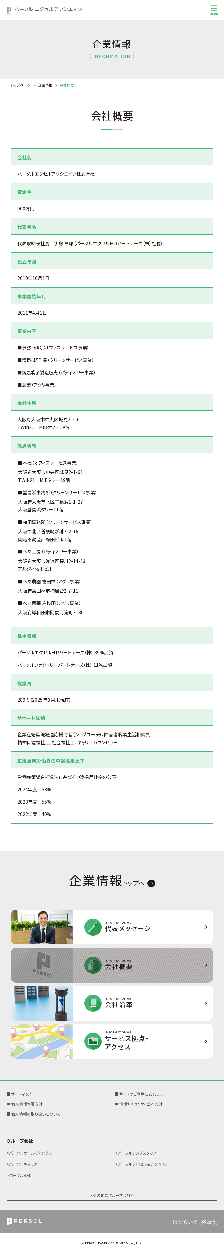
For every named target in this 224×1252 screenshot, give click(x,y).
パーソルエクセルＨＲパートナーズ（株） (55, 652)
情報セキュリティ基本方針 (141, 1103)
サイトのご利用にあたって (141, 1094)
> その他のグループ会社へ (112, 1195)
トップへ (106, 883)
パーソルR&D (20, 1175)
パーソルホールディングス (30, 1153)
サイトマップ (21, 1094)
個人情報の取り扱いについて (35, 1114)
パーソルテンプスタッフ (137, 1153)
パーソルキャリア (23, 1164)
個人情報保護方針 (27, 1103)
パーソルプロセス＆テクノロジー (145, 1164)
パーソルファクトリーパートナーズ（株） (54, 665)
